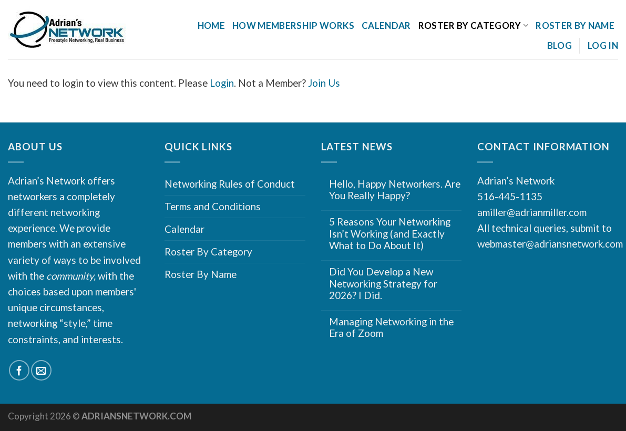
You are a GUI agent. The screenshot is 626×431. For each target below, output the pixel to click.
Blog (559, 45)
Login (222, 83)
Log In (603, 45)
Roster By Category (473, 25)
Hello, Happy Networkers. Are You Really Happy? (394, 190)
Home (211, 25)
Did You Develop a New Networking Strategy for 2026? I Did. (383, 283)
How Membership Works (293, 25)
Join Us (324, 83)
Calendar (386, 25)
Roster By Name (575, 25)
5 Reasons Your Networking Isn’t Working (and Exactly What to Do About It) (389, 233)
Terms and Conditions (213, 206)
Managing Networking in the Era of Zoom (391, 328)
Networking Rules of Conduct (230, 184)
